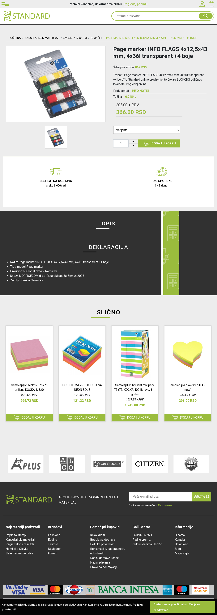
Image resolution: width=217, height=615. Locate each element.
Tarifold (53, 544)
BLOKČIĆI (96, 37)
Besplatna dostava (102, 539)
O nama (180, 535)
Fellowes (54, 535)
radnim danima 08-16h (147, 544)
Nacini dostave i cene (104, 558)
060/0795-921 (142, 535)
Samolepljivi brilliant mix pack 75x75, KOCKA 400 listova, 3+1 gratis (135, 389)
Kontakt (180, 539)
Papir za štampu (16, 535)
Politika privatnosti (102, 544)
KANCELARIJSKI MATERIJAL (42, 37)
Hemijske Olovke (17, 549)
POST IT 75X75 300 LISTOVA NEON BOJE (82, 387)
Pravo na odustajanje (104, 567)
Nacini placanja (100, 562)
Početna (15, 37)
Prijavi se (201, 496)
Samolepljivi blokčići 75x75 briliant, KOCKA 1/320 (29, 387)
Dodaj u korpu (159, 143)
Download (181, 544)
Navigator (54, 549)
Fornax (52, 553)
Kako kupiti (97, 535)
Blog (178, 549)
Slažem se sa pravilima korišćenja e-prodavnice (177, 607)
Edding (52, 539)
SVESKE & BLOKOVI (75, 37)
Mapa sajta (182, 553)
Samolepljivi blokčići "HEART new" (188, 387)
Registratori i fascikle (20, 544)
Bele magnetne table (19, 553)
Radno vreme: (142, 539)
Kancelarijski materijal (20, 539)
